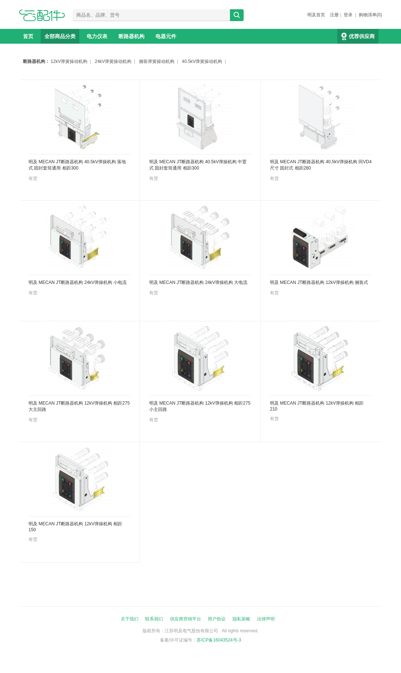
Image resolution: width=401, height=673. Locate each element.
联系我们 (154, 619)
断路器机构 (131, 36)
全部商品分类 (60, 36)
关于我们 (129, 619)
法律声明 (266, 619)
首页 (28, 36)
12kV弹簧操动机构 (69, 61)
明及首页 (316, 14)
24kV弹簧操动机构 (113, 61)
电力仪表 (97, 36)
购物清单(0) (370, 14)
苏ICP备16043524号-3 (219, 640)
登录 (348, 14)
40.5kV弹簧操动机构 (202, 61)
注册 (334, 14)
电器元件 (166, 36)
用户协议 (216, 619)
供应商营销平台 (185, 619)
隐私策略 (241, 619)
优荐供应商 (362, 36)
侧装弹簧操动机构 (156, 61)
